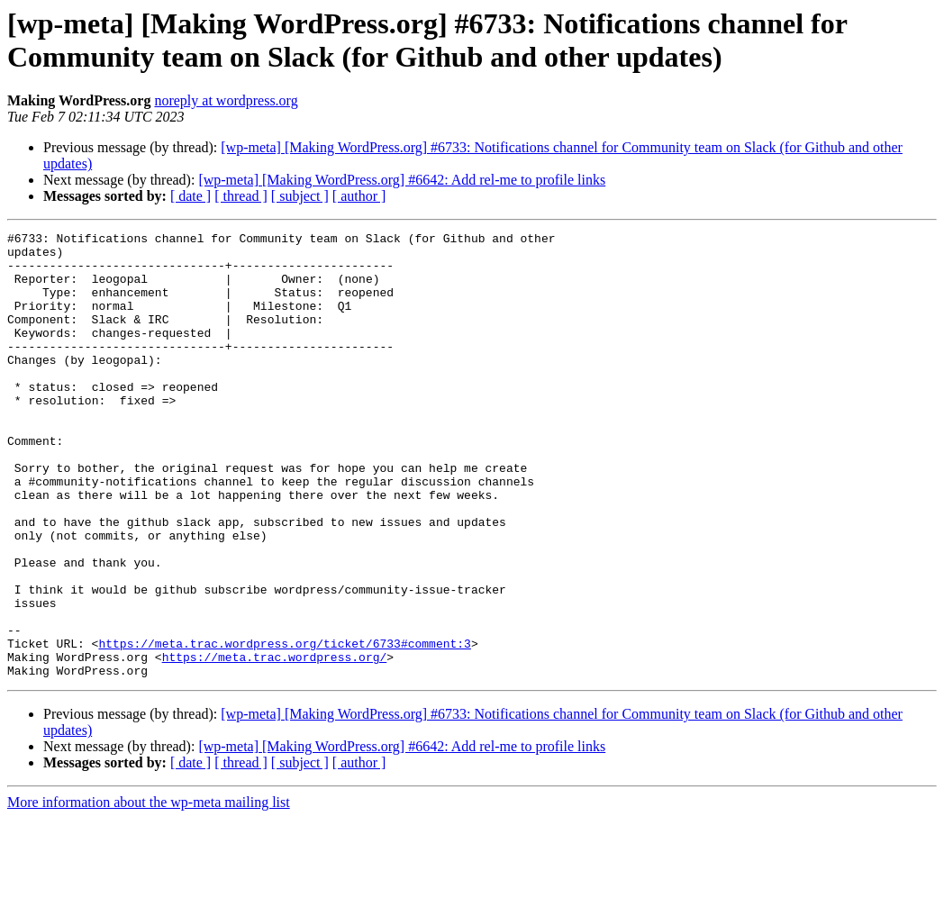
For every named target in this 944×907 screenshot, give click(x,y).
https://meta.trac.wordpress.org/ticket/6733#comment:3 (284, 727)
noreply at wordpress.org (225, 100)
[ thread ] (241, 196)
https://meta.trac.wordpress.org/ (274, 743)
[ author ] (359, 196)
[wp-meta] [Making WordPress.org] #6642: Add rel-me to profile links (401, 179)
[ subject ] (300, 196)
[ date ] (190, 196)
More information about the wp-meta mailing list (148, 891)
